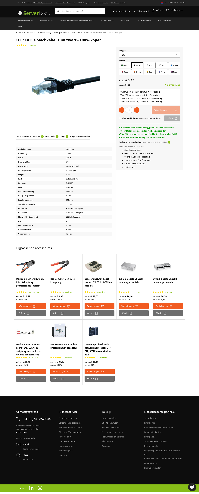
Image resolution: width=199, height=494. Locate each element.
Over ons (63, 448)
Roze (174, 64)
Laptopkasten (150, 456)
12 (135, 285)
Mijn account (144, 11)
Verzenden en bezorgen (70, 416)
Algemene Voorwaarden (70, 425)
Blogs (64, 130)
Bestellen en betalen (68, 411)
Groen (124, 58)
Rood (125, 64)
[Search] (57, 11)
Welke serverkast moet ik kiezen (158, 420)
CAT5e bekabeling (44, 25)
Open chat (28, 452)
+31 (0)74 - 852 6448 (37, 412)
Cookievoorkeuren (67, 434)
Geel (149, 64)
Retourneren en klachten (70, 420)
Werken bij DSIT (66, 443)
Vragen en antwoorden (80, 130)
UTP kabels (28, 25)
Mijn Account (107, 434)
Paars (162, 64)
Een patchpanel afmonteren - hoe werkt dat (162, 445)
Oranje (137, 64)
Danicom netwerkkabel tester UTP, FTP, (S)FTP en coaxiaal (98, 275)
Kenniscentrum (122, 11)
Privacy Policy (65, 429)
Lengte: (122, 43)
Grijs (149, 58)
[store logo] (34, 11)
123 (102, 351)
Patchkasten (149, 416)
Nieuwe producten (152, 461)
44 (101, 285)
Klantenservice (173, 3)
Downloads (51, 130)
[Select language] (163, 3)
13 (67, 351)
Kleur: (122, 53)
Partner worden (109, 411)
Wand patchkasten (152, 425)
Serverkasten (150, 411)
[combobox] (80, 11)
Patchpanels (149, 429)
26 (67, 285)
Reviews (38, 130)
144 (33, 285)
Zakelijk (182, 3)
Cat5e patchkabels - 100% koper (67, 25)
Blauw (174, 58)
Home (18, 25)
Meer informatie (24, 130)
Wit (161, 58)
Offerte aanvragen (110, 416)
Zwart (137, 58)
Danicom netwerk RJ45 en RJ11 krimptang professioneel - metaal (30, 275)
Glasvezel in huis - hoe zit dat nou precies (163, 451)
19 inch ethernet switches (155, 434)
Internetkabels (151, 439)
